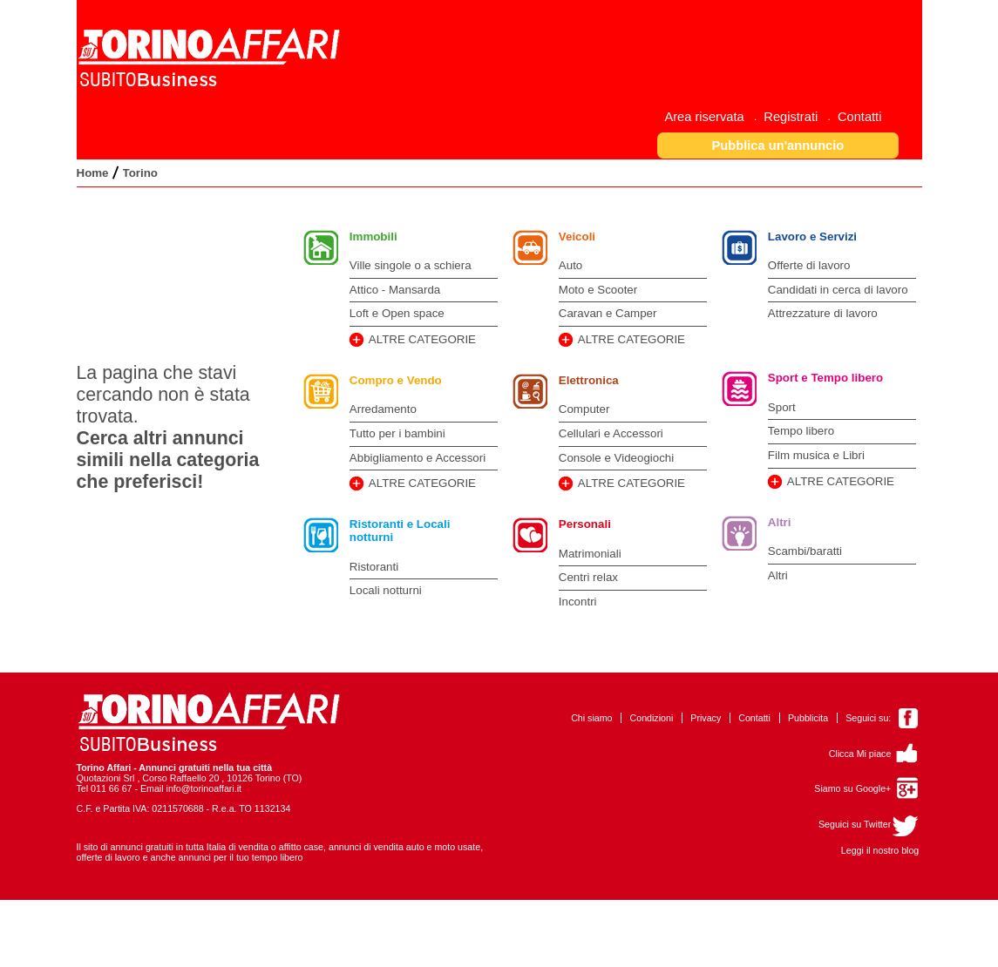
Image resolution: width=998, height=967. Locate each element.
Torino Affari (104, 767)
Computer (584, 409)
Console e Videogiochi (616, 457)
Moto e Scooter (598, 289)
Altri (779, 522)
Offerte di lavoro (809, 265)
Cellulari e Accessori (611, 433)
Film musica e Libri (816, 455)
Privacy (705, 718)
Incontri (578, 601)
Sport (782, 407)
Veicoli (577, 236)
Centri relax (588, 577)
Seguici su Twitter (854, 824)
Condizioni (652, 718)
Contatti (754, 718)
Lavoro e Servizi (812, 236)
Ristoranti (374, 566)
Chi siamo (591, 718)
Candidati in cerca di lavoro (838, 289)
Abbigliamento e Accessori (417, 457)
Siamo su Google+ (852, 788)
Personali (585, 524)
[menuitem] (710, 116)
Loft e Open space (397, 313)
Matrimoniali (590, 553)
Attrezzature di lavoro (823, 313)
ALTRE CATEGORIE (422, 339)
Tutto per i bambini (397, 433)
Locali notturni (386, 590)
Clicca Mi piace (860, 753)
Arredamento (383, 409)
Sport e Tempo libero (825, 377)
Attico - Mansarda (395, 289)
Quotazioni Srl (106, 778)
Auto (570, 265)
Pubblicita (808, 718)
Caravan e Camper (608, 313)
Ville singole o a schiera (411, 265)
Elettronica (589, 380)
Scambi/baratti (805, 551)
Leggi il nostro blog (880, 850)
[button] (778, 145)
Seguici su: (868, 718)
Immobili (373, 236)
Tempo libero (801, 430)
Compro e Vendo (396, 380)
